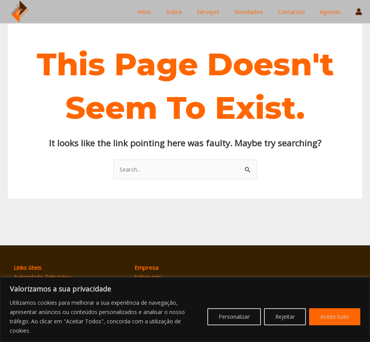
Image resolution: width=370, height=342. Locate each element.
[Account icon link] (358, 11)
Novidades (256, 12)
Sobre (188, 12)
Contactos (296, 12)
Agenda (331, 12)
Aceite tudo (334, 316)
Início (162, 12)
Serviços (219, 12)
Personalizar (234, 316)
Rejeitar (285, 316)
